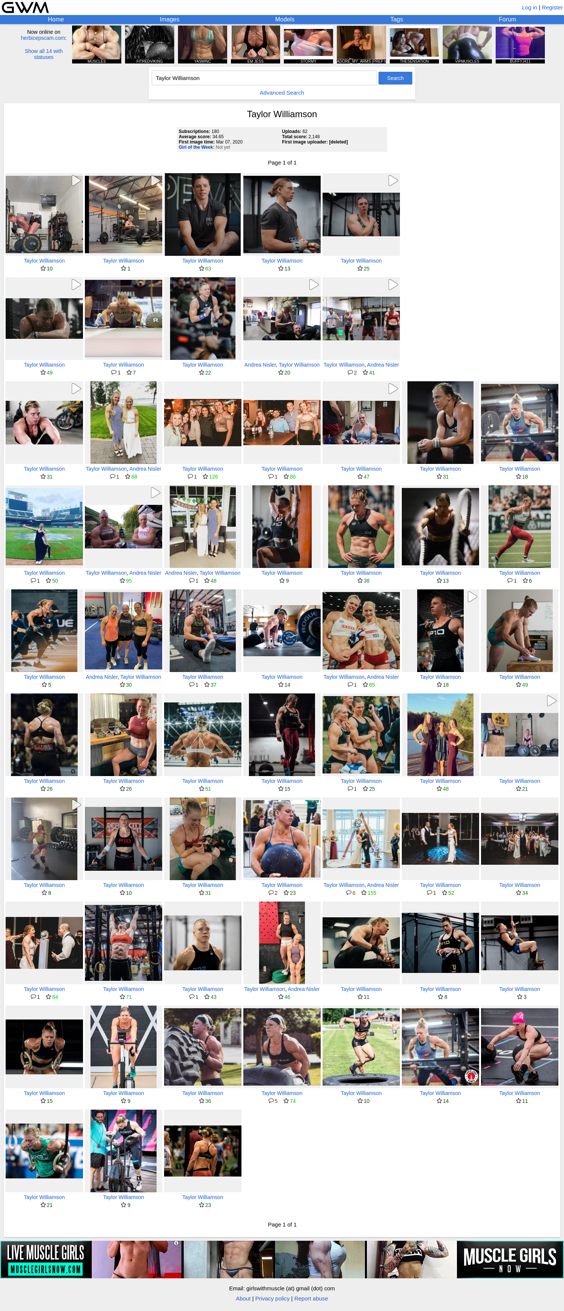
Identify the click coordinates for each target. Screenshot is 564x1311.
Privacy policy (272, 1298)
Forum (507, 19)
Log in (529, 7)
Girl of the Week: (196, 147)
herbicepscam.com (43, 38)
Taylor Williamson (44, 261)
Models (285, 19)
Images (169, 19)
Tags (396, 19)
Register (552, 7)
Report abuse (311, 1298)
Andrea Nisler (260, 365)
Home (56, 19)
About (243, 1298)
